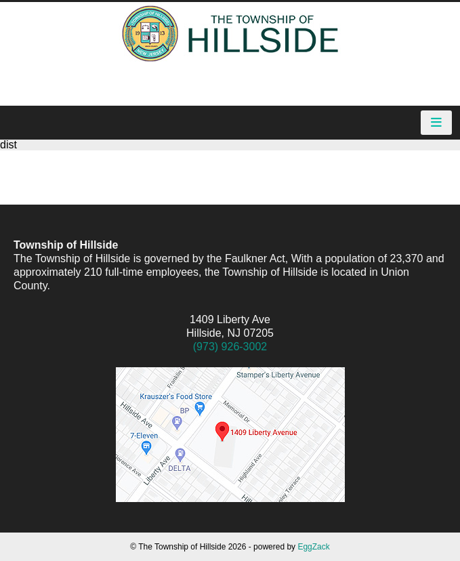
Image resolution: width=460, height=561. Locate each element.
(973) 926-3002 (230, 346)
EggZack (313, 547)
